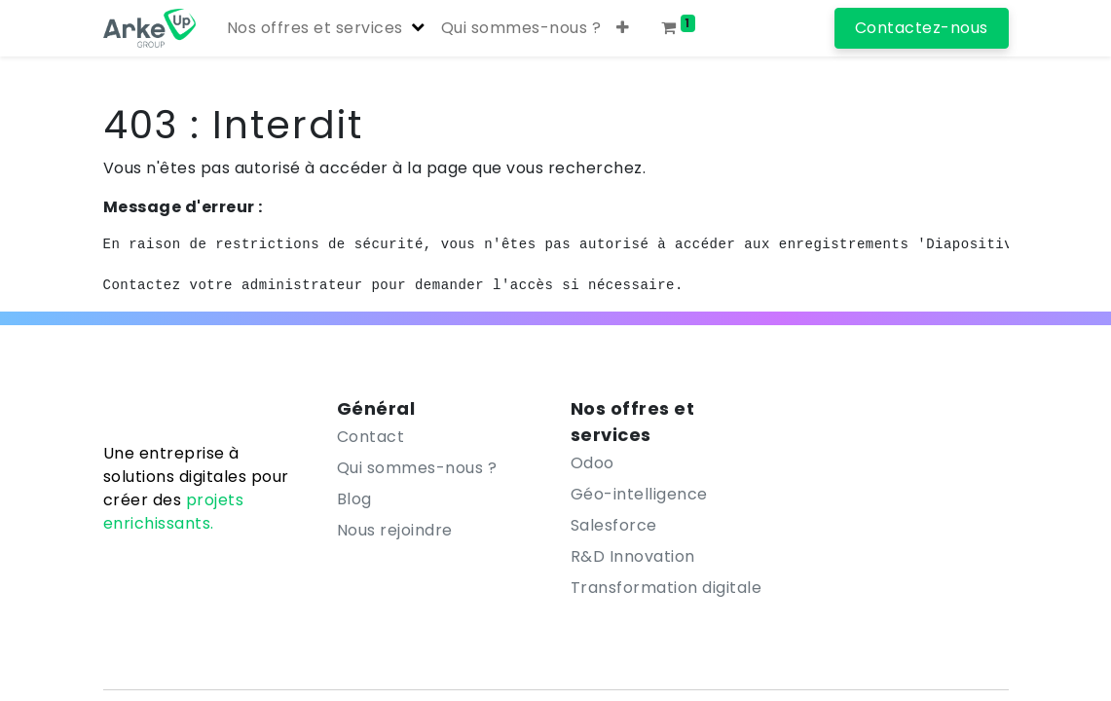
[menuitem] (521, 28)
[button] (623, 28)
